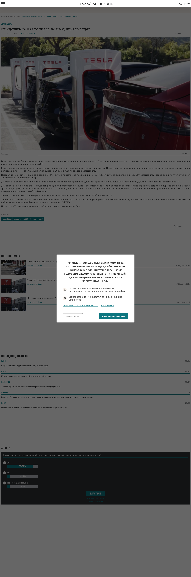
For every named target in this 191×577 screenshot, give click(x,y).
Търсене (184, 4)
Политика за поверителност (80, 305)
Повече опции (73, 316)
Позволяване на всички (113, 316)
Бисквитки (107, 305)
